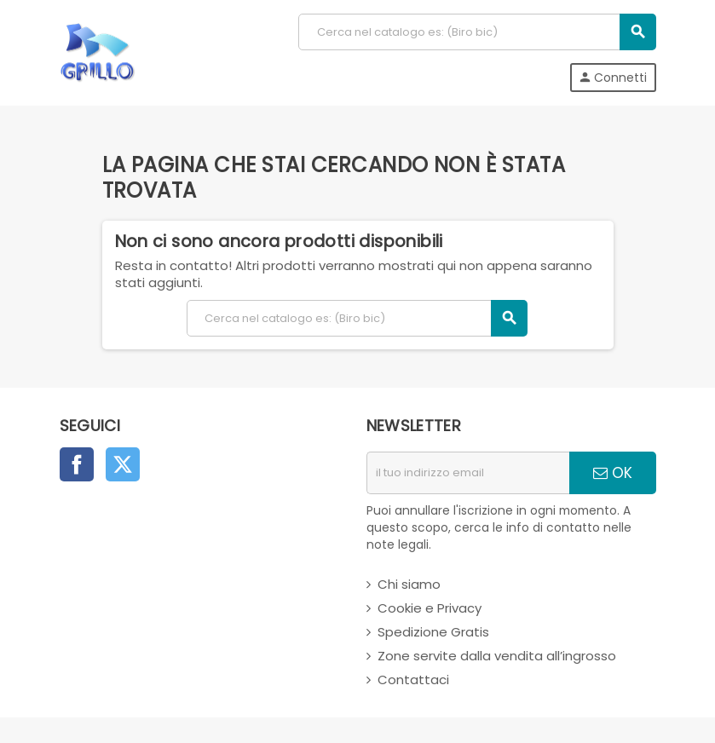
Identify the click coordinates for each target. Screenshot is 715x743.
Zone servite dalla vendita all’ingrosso (497, 656)
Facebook (77, 464)
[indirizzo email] (467, 473)
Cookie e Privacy (429, 608)
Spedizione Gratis (433, 632)
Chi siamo (409, 584)
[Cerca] (476, 32)
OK (612, 473)
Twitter (123, 464)
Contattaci (413, 679)
